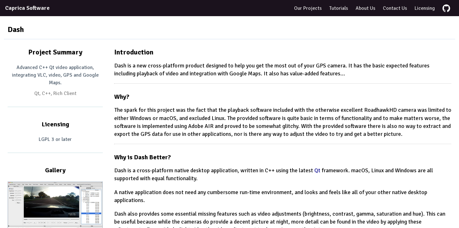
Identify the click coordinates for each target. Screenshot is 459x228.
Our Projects (308, 8)
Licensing (425, 8)
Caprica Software (27, 7)
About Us (365, 8)
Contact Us (395, 8)
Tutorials (338, 8)
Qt (317, 170)
